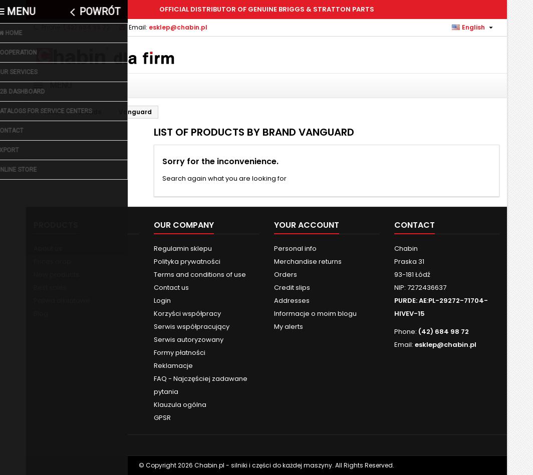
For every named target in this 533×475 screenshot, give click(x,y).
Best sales (50, 287)
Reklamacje (173, 365)
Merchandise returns (308, 261)
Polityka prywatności (187, 261)
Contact (414, 225)
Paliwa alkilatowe (62, 300)
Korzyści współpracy (187, 313)
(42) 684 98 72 (86, 27)
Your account (306, 225)
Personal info (295, 248)
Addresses (292, 300)
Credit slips (292, 287)
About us (48, 248)
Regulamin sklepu (183, 248)
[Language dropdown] (473, 27)
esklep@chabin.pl (178, 27)
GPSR (162, 417)
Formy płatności (179, 352)
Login (162, 300)
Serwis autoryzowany (188, 339)
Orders (285, 274)
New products (56, 274)
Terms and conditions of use (200, 274)
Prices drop (52, 261)
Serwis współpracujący (191, 326)
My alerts (288, 326)
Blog (41, 313)
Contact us (171, 287)
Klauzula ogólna (180, 404)
